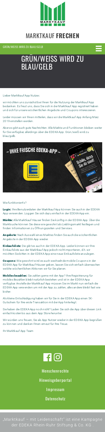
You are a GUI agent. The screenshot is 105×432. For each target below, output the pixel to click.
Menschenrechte (55, 371)
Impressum (55, 389)
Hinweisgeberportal (55, 380)
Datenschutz (55, 398)
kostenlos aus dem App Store (31, 313)
